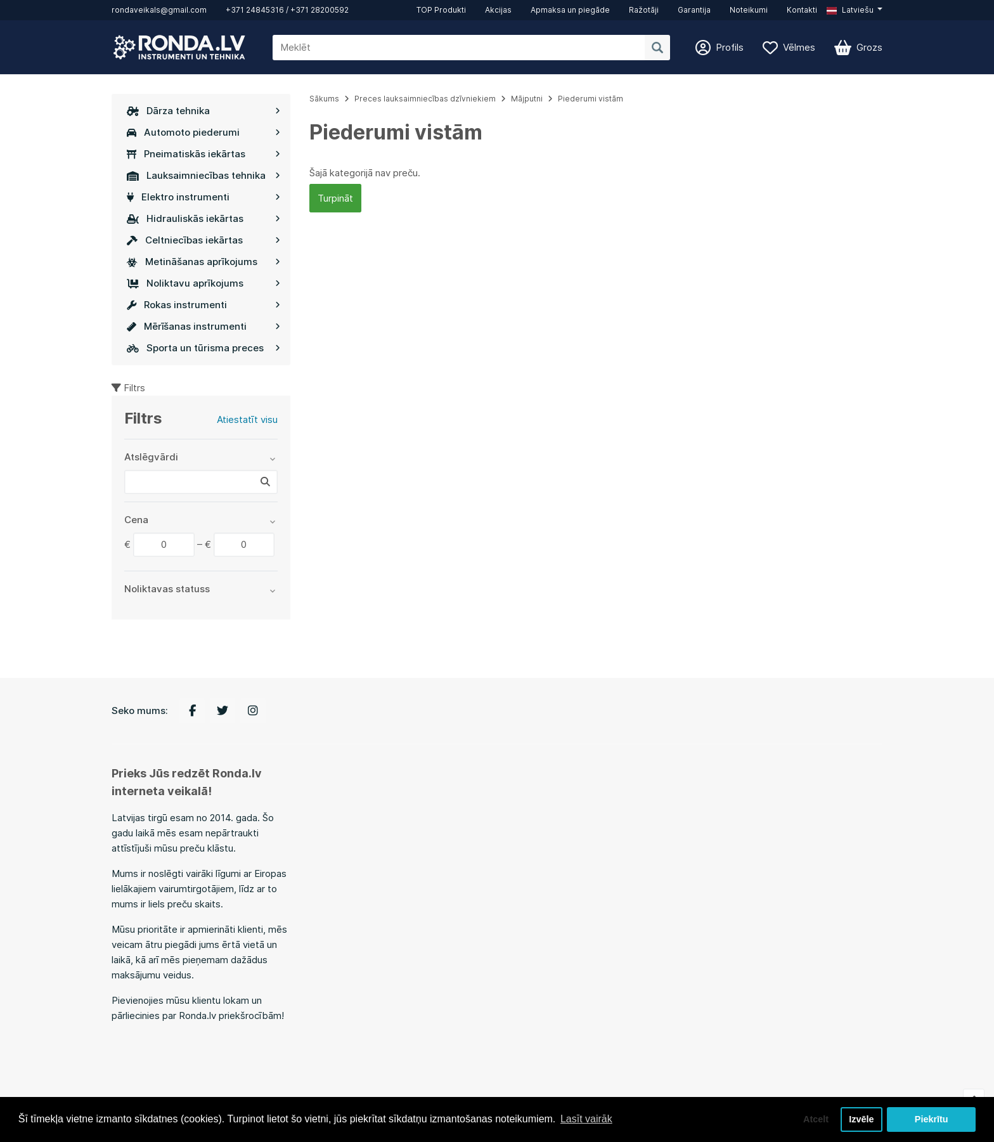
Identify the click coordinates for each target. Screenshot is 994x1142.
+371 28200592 (319, 10)
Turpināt (335, 198)
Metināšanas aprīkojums (203, 262)
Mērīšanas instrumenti (203, 326)
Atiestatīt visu (247, 419)
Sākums (324, 98)
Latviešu (850, 10)
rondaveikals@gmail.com (159, 10)
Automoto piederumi (203, 132)
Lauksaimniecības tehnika (203, 175)
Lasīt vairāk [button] (586, 1118)
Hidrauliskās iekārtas (203, 218)
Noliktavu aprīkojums (203, 283)
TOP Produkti (441, 10)
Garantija (694, 10)
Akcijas (498, 10)
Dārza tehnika (203, 111)
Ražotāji (644, 10)
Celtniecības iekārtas (203, 240)
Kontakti (802, 10)
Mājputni (527, 98)
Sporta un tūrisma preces (203, 348)
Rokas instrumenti (203, 305)
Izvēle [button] (861, 1119)
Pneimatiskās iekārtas (203, 154)
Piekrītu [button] (931, 1119)
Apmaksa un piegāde (570, 10)
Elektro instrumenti (203, 197)
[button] (854, 10)
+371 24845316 (255, 10)
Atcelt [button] (816, 1119)
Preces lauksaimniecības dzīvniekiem (425, 98)
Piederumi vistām (590, 98)
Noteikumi (749, 10)
